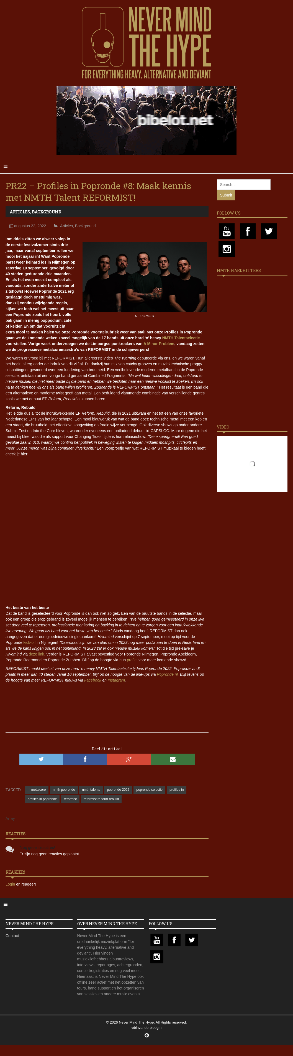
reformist (70, 799)
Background (46, 212)
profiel (132, 660)
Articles (20, 212)
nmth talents (91, 790)
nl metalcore (37, 790)
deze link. (37, 654)
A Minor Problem (158, 343)
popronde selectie (149, 790)
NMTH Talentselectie (181, 338)
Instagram (116, 680)
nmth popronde (64, 790)
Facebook (92, 680)
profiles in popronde (42, 799)
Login (11, 884)
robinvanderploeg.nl (146, 1028)
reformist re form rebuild (101, 799)
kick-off (30, 642)
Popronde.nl (167, 674)
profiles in (176, 790)
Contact (12, 935)
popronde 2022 (118, 790)
